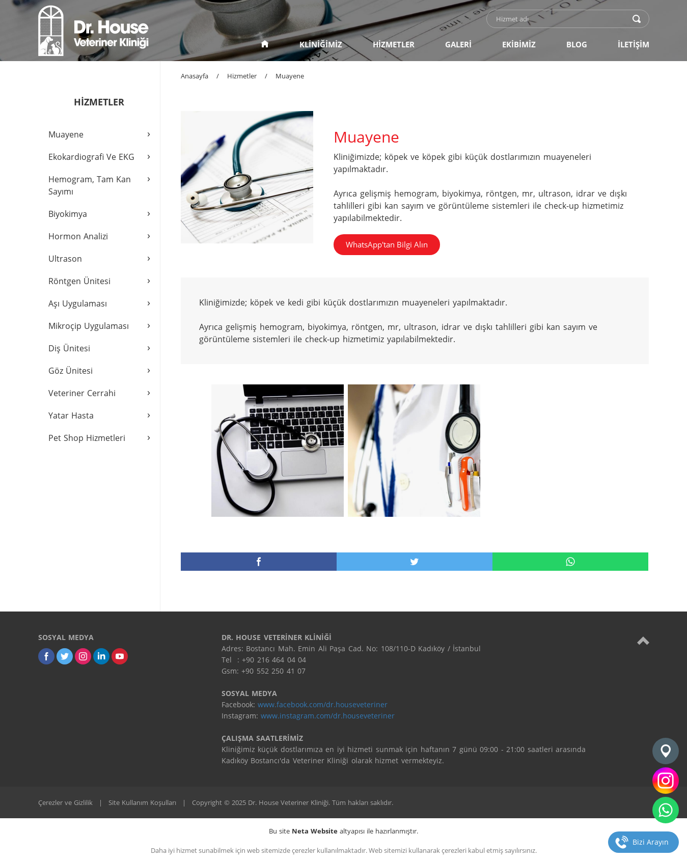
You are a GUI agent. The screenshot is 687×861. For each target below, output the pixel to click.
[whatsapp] (570, 561)
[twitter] (414, 561)
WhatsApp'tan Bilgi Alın (387, 244)
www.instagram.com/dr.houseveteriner (328, 715)
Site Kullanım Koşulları (142, 802)
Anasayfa (194, 75)
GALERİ (458, 44)
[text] (561, 19)
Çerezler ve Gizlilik (65, 802)
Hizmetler (242, 75)
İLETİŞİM (633, 44)
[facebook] (259, 561)
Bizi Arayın (651, 842)
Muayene (290, 75)
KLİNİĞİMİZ (320, 44)
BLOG (576, 44)
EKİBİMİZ (519, 44)
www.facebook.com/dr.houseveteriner (323, 704)
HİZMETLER (394, 44)
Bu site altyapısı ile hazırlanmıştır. (343, 831)
